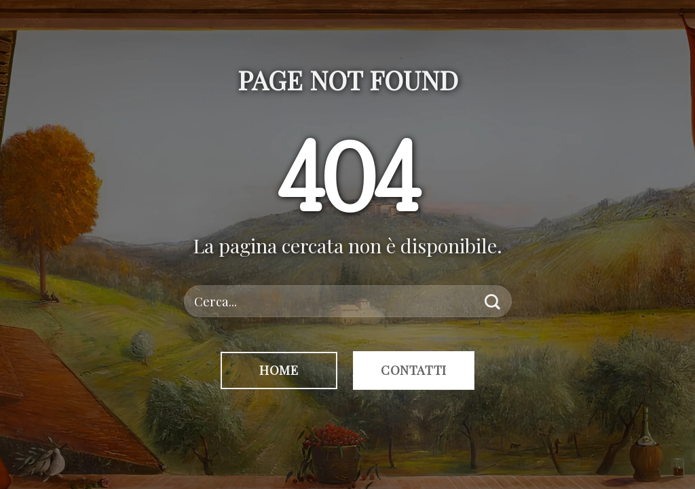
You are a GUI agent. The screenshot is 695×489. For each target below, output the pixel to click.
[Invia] (492, 301)
